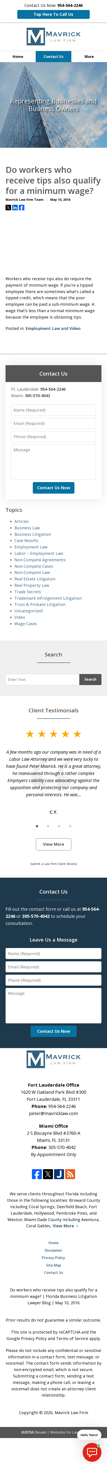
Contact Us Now (53, 487)
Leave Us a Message (54, 939)
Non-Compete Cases (33, 566)
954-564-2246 (62, 1106)
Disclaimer (53, 1250)
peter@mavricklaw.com (53, 1113)
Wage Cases (25, 623)
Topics (14, 509)
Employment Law (42, 328)
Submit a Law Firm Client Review (53, 864)
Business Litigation (32, 534)
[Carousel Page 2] (48, 826)
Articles (21, 521)
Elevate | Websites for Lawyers (53, 1432)
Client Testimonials (54, 710)
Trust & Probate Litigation (39, 604)
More (89, 56)
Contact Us (53, 56)
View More (53, 844)
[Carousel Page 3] (59, 826)
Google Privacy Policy (26, 1338)
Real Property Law (31, 585)
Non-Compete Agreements (40, 559)
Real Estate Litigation (34, 578)
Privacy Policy (53, 1257)
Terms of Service (72, 1338)
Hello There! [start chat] (89, 1435)
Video (75, 328)
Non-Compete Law (32, 572)
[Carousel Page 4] (70, 826)
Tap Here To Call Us (53, 14)
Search (90, 679)
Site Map (53, 1265)
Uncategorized (28, 610)
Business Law (27, 527)
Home (18, 56)
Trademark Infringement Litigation (48, 598)
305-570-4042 (62, 1147)
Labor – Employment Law (38, 553)
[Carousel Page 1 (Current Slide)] (37, 826)
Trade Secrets (27, 591)
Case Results (26, 540)
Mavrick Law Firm (71, 1412)
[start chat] (92, 1452)
